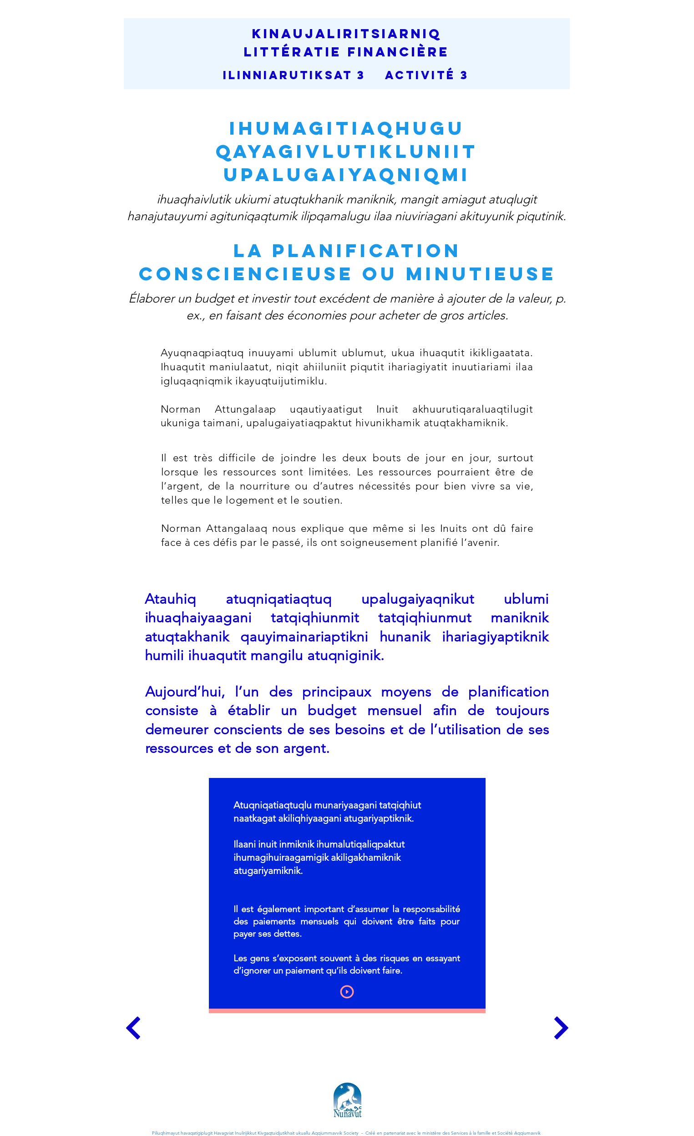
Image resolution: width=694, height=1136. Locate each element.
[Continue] (133, 1028)
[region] (347, 895)
